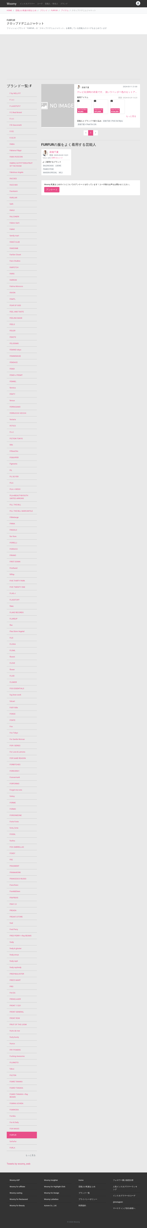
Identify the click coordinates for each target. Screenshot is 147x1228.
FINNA (12, 524)
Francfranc (14, 885)
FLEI (11, 638)
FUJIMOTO (14, 1062)
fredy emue (14, 955)
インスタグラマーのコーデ (124, 1196)
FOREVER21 (15, 771)
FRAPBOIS (14, 898)
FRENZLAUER (15, 999)
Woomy (11, 3)
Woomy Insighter (51, 1180)
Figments (13, 464)
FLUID (12, 676)
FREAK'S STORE (16, 917)
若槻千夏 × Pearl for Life (87, 124)
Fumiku (13, 1116)
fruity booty (14, 1037)
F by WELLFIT (15, 93)
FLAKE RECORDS (17, 612)
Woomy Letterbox (51, 1199)
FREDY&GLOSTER (17, 974)
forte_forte (14, 828)
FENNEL (13, 381)
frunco (12, 1043)
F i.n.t (12, 100)
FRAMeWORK (15, 872)
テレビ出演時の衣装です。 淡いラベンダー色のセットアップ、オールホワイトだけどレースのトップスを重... (107, 92)
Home (81, 1180)
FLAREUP (13, 619)
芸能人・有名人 (51, 4)
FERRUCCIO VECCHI (18, 413)
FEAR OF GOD (15, 305)
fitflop (12, 574)
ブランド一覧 (84, 1193)
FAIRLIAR (13, 198)
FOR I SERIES (15, 745)
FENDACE (14, 362)
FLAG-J (13, 593)
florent (12, 657)
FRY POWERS (15, 1050)
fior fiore (13, 536)
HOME (9, 10)
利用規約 (82, 1205)
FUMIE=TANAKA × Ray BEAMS (19, 1095)
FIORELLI (13, 543)
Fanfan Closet (15, 255)
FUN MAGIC (14, 1129)
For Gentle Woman (17, 739)
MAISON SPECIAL (50, 173)
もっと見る (131, 116)
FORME (13, 803)
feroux (12, 400)
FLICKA (13, 644)
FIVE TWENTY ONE (17, 587)
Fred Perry (14, 929)
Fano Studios (15, 261)
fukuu (12, 1069)
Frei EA (12, 993)
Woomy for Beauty (17, 1205)
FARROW (13, 280)
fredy (12, 942)
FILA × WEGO (15, 489)
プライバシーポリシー (88, 1199)
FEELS (12, 324)
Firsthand (13, 568)
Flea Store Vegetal (17, 631)
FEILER (12, 331)
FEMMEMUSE (15, 356)
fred (11, 923)
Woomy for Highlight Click (54, 1187)
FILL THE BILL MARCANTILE (21, 511)
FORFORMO (14, 784)
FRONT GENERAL (17, 1012)
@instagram (118, 1202)
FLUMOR (13, 682)
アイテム (65, 10)
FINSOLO (13, 530)
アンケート (52, 189)
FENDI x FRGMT (16, 375)
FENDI (12, 369)
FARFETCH (14, 267)
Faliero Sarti (14, 223)
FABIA (12, 144)
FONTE (12, 720)
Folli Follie (14, 707)
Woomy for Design (51, 1193)
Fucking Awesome (17, 1056)
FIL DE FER (14, 476)
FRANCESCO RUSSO (18, 879)
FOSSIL (13, 834)
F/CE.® (13, 138)
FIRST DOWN (15, 562)
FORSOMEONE (16, 815)
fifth (11, 445)
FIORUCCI (14, 549)
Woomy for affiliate (17, 1187)
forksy (12, 796)
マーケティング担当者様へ (124, 1208)
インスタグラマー (27, 4)
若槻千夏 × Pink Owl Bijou (113, 121)
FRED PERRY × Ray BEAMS (20, 936)
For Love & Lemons (17, 752)
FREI (11, 986)
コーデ (40, 4)
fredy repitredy (15, 967)
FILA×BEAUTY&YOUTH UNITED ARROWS (19, 496)
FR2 (11, 860)
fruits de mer (15, 1031)
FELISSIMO (14, 343)
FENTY (12, 394)
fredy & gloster (16, 948)
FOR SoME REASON (18, 758)
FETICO (13, 426)
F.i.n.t (12, 119)
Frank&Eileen (15, 891)
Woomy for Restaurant (19, 1199)
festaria (13, 419)
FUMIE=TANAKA (16, 1088)
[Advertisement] (73, 57)
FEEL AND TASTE (17, 312)
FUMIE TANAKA (16, 1082)
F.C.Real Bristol (16, 112)
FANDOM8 (14, 248)
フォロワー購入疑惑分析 (123, 1180)
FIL (11, 470)
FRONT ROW (15, 1018)
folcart (12, 701)
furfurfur (13, 1141)
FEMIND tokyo (15, 350)
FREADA (13, 910)
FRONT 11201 (15, 1005)
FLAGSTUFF (15, 600)
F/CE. (12, 131)
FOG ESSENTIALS (17, 688)
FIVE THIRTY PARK (17, 581)
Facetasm (14, 191)
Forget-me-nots (16, 790)
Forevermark (15, 777)
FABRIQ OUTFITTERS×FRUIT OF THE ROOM (21, 164)
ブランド (64, 4)
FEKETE (13, 337)
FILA (11, 483)
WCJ (60, 173)
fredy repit (14, 961)
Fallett (12, 229)
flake (11, 606)
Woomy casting (16, 1193)
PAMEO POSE (48, 169)
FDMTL (13, 299)
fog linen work (15, 695)
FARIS (12, 274)
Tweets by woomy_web (18, 1163)
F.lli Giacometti (16, 125)
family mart (14, 236)
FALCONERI (14, 216)
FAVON (12, 293)
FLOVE (12, 663)
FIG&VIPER (14, 457)
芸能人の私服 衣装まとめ (26, 10)
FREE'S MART (15, 980)
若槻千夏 (85, 87)
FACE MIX (14, 185)
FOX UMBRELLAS (17, 847)
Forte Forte (14, 822)
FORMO (13, 809)
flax (11, 625)
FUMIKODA (14, 1110)
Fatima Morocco (16, 286)
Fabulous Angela (16, 172)
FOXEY (12, 853)
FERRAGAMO (15, 407)
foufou (12, 841)
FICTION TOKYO (16, 438)
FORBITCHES (15, 764)
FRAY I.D (13, 904)
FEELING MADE (16, 318)
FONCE (13, 714)
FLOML (12, 650)
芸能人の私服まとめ (87, 1187)
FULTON (13, 1075)
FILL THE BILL (15, 505)
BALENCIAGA (48, 166)
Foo (11, 726)
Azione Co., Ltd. (50, 1205)
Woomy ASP (15, 1180)
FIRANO (13, 555)
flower (12, 669)
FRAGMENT (14, 866)
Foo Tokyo (14, 733)
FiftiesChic (14, 451)
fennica (13, 388)
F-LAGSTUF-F (15, 106)
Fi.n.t (12, 432)
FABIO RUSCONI (16, 157)
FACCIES (13, 178)
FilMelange (14, 517)
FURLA (12, 1148)
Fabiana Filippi (15, 150)
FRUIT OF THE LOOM (18, 1024)
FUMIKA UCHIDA (16, 1103)
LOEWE (58, 166)
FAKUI (12, 210)
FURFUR (54, 10)
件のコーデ (57, 158)
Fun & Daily (14, 1122)
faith (11, 204)
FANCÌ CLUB (15, 242)
